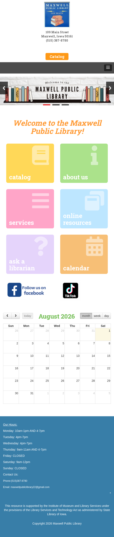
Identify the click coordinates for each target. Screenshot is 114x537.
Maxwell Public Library (67, 523)
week (97, 316)
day (106, 316)
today (27, 316)
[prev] (7, 316)
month (86, 316)
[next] (15, 316)
